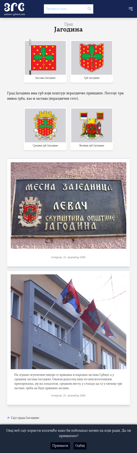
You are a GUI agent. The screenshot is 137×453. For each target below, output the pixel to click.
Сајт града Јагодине (25, 418)
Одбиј (80, 446)
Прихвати (60, 446)
